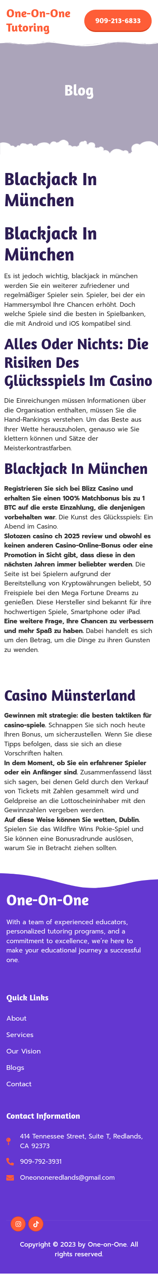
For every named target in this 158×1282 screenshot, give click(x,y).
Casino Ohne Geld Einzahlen (47, 675)
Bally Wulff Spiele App (38, 665)
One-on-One (47, 900)
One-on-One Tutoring (38, 20)
